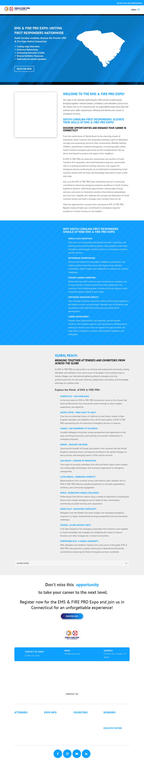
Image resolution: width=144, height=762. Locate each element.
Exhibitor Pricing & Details (87, 719)
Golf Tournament (23, 737)
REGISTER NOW (24, 68)
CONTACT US (72, 694)
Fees (48, 719)
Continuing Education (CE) (27, 719)
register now (72, 616)
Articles (19, 734)
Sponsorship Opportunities (117, 716)
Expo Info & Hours (54, 716)
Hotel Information (54, 722)
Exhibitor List (81, 716)
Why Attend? (21, 716)
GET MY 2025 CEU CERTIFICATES (129, 3)
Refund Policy (52, 728)
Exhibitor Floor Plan (84, 722)
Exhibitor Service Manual (87, 725)
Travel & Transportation (56, 725)
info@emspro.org (72, 654)
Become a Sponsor (113, 719)
